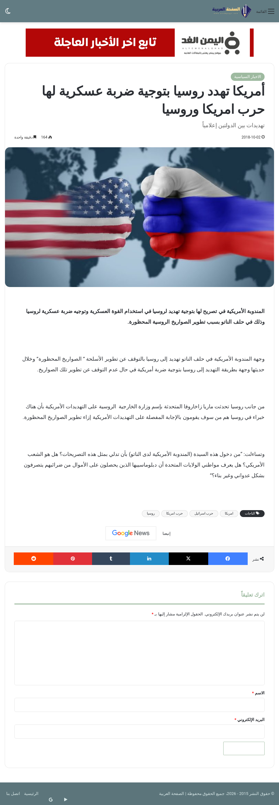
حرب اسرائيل (204, 513)
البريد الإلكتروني (250, 719)
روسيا (151, 513)
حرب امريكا (174, 513)
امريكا (229, 513)
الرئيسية (31, 793)
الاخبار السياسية (247, 76)
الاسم (258, 693)
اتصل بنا (13, 793)
